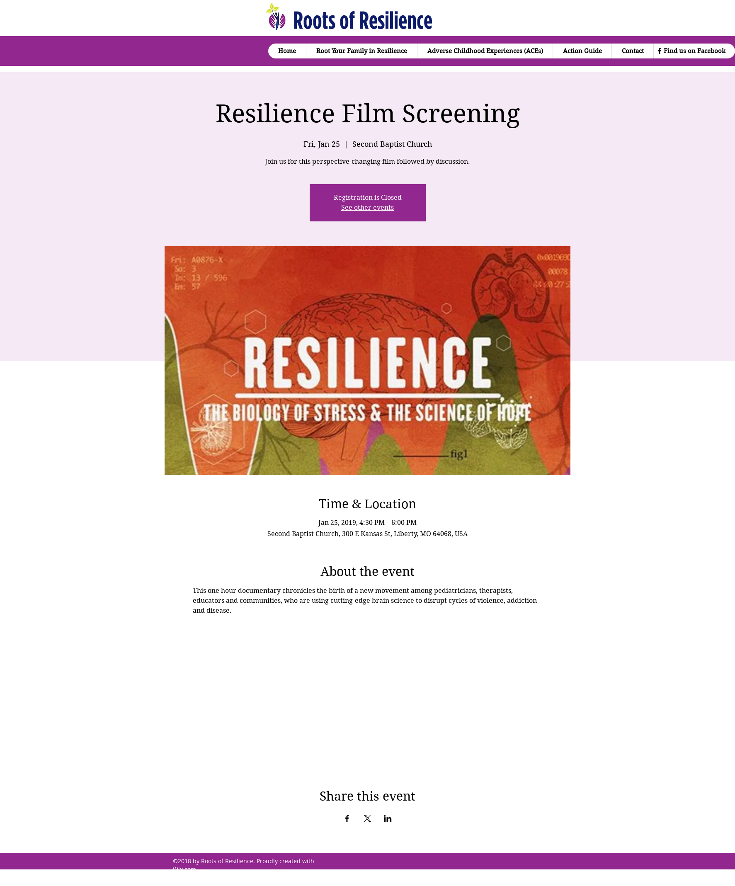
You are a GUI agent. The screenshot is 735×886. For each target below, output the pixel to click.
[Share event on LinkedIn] (388, 818)
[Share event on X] (367, 818)
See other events (367, 207)
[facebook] (659, 51)
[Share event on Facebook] (347, 818)
